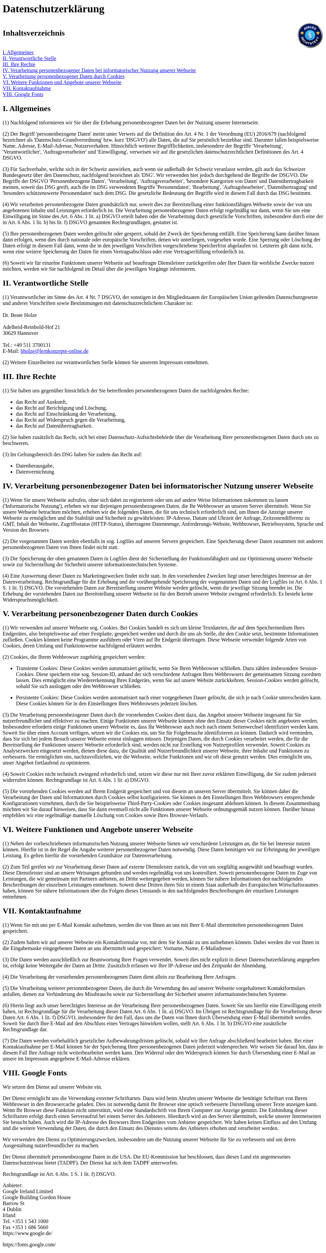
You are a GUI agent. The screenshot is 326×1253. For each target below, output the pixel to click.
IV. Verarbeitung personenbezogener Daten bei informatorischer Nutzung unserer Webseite (99, 70)
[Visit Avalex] (310, 47)
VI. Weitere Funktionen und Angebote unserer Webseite (62, 82)
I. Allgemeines (18, 52)
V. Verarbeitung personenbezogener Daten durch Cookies (63, 76)
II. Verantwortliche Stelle (29, 58)
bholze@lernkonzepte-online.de (54, 351)
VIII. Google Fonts (23, 94)
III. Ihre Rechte (19, 64)
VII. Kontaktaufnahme (27, 88)
